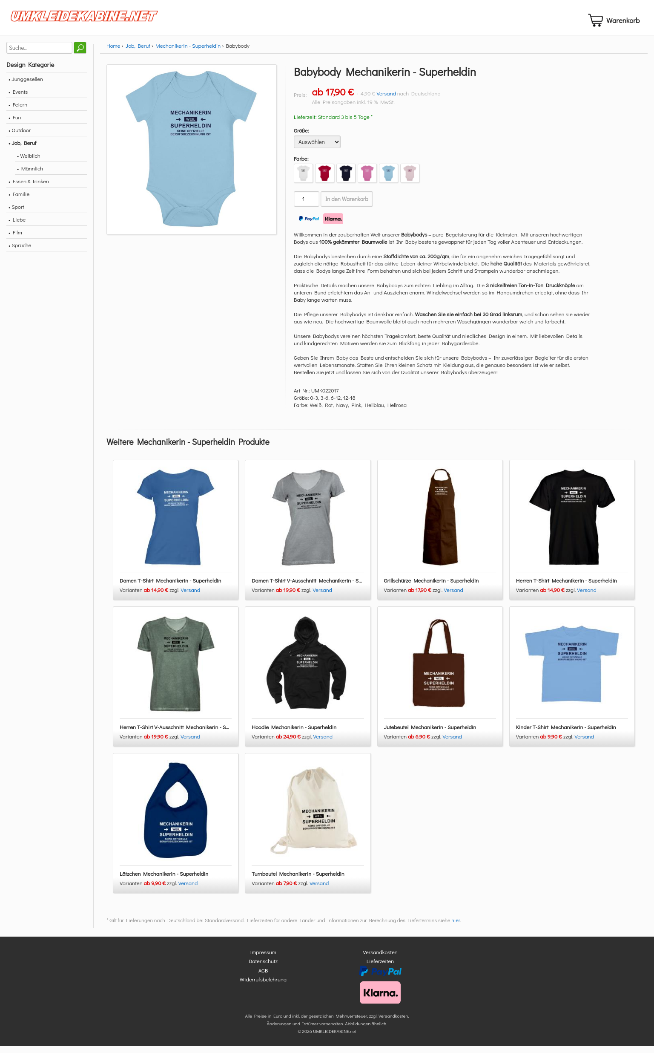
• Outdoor (20, 137)
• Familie (19, 201)
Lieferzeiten (380, 968)
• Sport (16, 213)
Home (113, 52)
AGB (263, 977)
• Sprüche (20, 252)
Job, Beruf (138, 52)
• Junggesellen (26, 85)
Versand (386, 100)
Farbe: (301, 165)
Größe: (301, 137)
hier (455, 927)
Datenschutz (263, 968)
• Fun (15, 124)
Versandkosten (380, 959)
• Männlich (30, 175)
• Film (15, 239)
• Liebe (17, 226)
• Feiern (18, 111)
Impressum (263, 959)
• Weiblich (28, 162)
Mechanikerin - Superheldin (188, 52)
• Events (18, 98)
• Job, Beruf (22, 149)
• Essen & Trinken (29, 188)
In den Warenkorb (346, 206)
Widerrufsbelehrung (263, 986)
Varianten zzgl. (150, 596)
